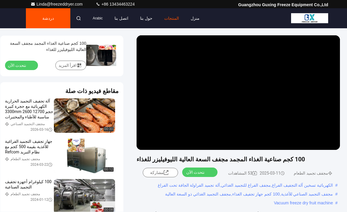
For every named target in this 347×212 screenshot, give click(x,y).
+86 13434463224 (115, 4)
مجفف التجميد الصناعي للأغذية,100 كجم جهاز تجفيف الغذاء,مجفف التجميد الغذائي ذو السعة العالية (249, 194)
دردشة (48, 18)
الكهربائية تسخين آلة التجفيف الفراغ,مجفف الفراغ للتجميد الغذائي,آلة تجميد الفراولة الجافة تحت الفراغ (245, 185)
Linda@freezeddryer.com (57, 4)
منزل (195, 18)
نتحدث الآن (199, 172)
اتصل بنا (121, 18)
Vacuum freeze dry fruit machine (303, 203)
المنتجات (171, 18)
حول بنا (146, 18)
